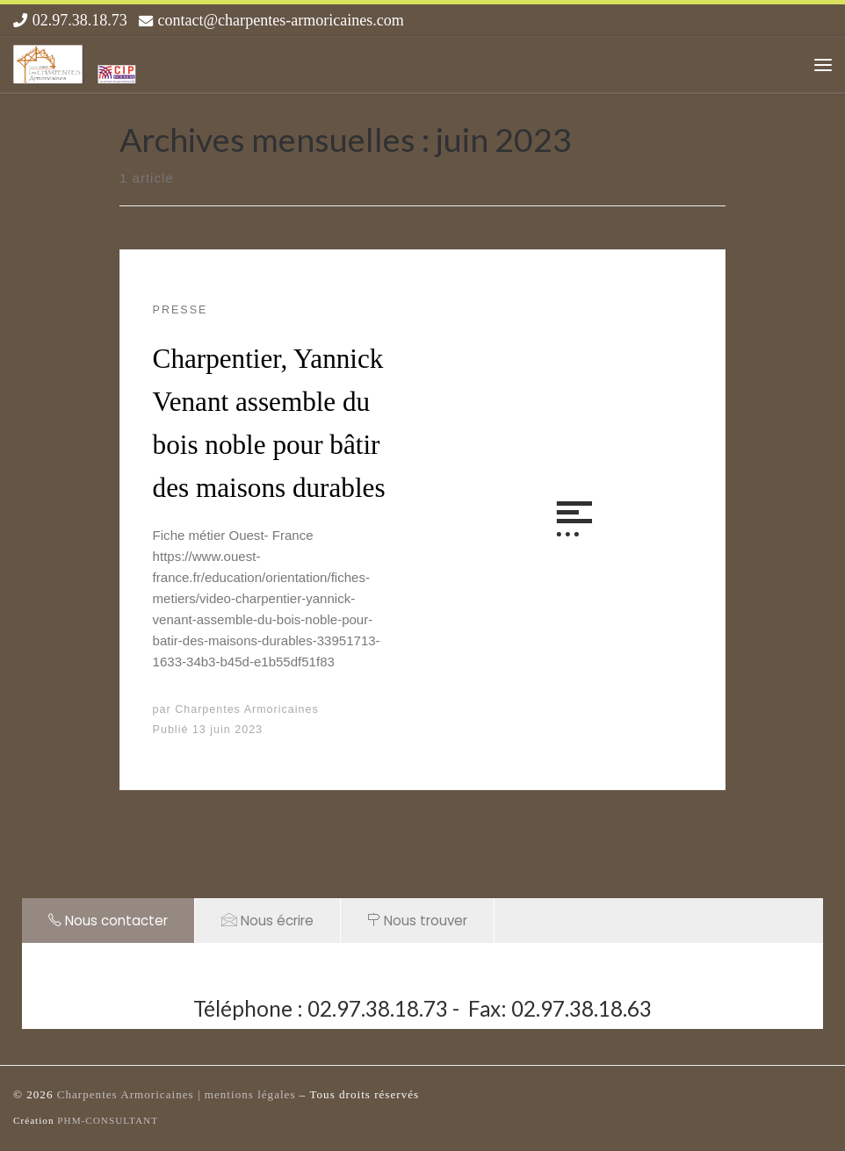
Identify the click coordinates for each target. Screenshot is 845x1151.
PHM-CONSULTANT (107, 1120)
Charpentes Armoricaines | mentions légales (178, 1094)
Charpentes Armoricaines (247, 709)
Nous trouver (417, 920)
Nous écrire (267, 920)
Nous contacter (108, 920)
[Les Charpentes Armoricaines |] (75, 62)
